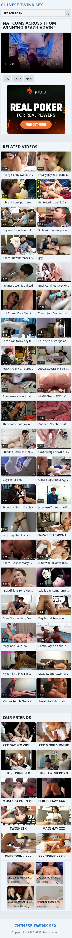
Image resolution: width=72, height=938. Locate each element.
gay (7, 78)
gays (29, 78)
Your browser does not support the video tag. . (36, 53)
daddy (18, 78)
